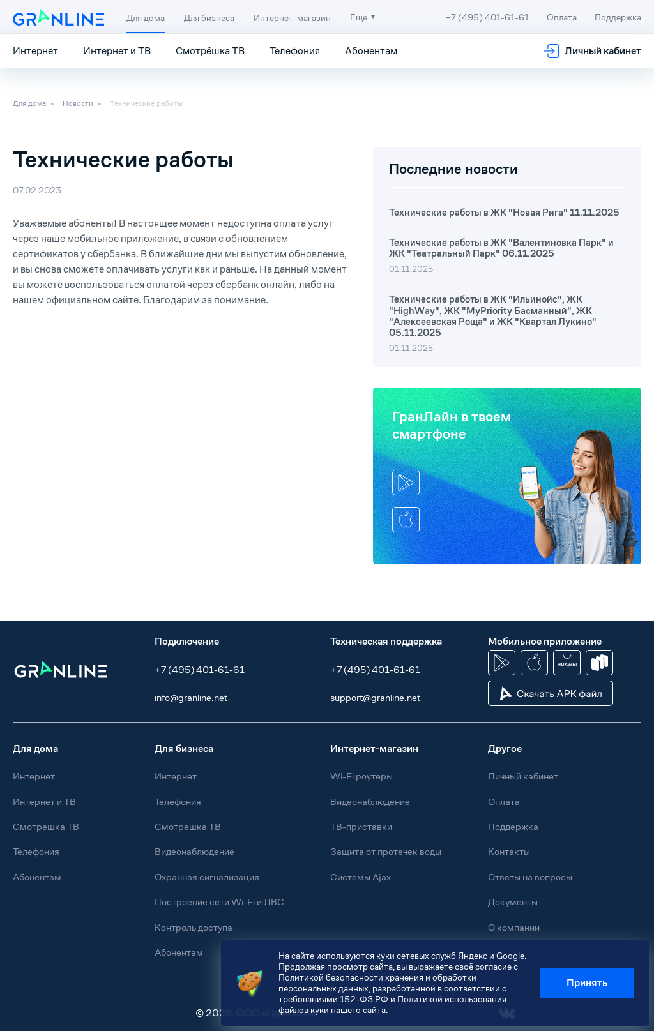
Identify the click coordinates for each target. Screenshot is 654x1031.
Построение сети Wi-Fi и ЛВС (219, 902)
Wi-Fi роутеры (361, 776)
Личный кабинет (603, 51)
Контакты (509, 851)
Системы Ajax (360, 877)
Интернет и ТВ (117, 51)
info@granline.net (191, 697)
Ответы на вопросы (530, 877)
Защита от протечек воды (385, 851)
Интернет (35, 51)
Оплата (562, 17)
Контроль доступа (193, 927)
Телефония (295, 51)
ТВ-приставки (361, 826)
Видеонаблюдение (194, 851)
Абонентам (371, 51)
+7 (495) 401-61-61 (200, 669)
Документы (513, 902)
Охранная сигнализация (207, 877)
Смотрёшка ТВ (210, 51)
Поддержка (618, 17)
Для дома (145, 18)
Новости (78, 103)
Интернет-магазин (292, 18)
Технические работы (146, 103)
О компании (514, 927)
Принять (587, 983)
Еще (358, 17)
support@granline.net (375, 697)
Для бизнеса (209, 18)
